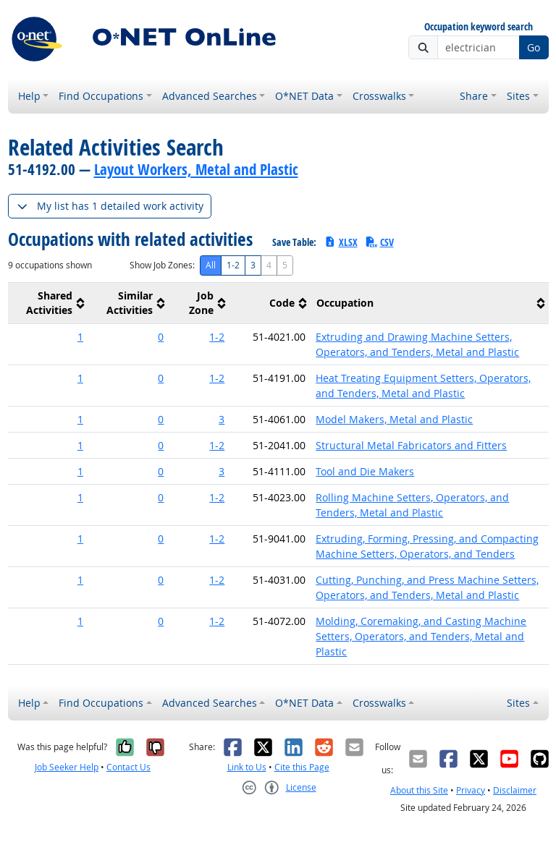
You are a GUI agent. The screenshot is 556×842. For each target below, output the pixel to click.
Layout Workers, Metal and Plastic (196, 169)
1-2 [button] (216, 337)
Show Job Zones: (162, 265)
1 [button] (80, 337)
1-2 (233, 265)
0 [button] (161, 337)
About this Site (419, 790)
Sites (518, 96)
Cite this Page (301, 767)
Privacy (470, 790)
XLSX (341, 242)
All (211, 265)
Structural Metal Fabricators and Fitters (411, 445)
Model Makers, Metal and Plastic (394, 419)
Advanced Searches (209, 96)
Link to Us (246, 767)
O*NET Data (304, 96)
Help (29, 96)
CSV (379, 242)
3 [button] (221, 419)
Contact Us (128, 767)
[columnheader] (48, 303)
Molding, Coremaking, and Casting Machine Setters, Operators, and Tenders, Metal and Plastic (421, 636)
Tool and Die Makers (365, 471)
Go (533, 47)
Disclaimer (514, 790)
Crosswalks (379, 96)
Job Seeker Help (66, 767)
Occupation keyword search (478, 27)
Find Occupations (101, 96)
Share (474, 96)
